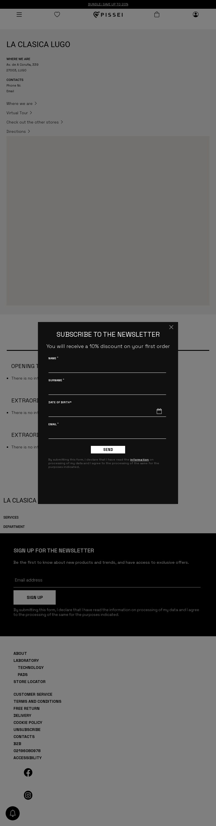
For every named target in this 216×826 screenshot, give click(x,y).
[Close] (171, 327)
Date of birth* (59, 402)
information (139, 459)
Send (108, 449)
